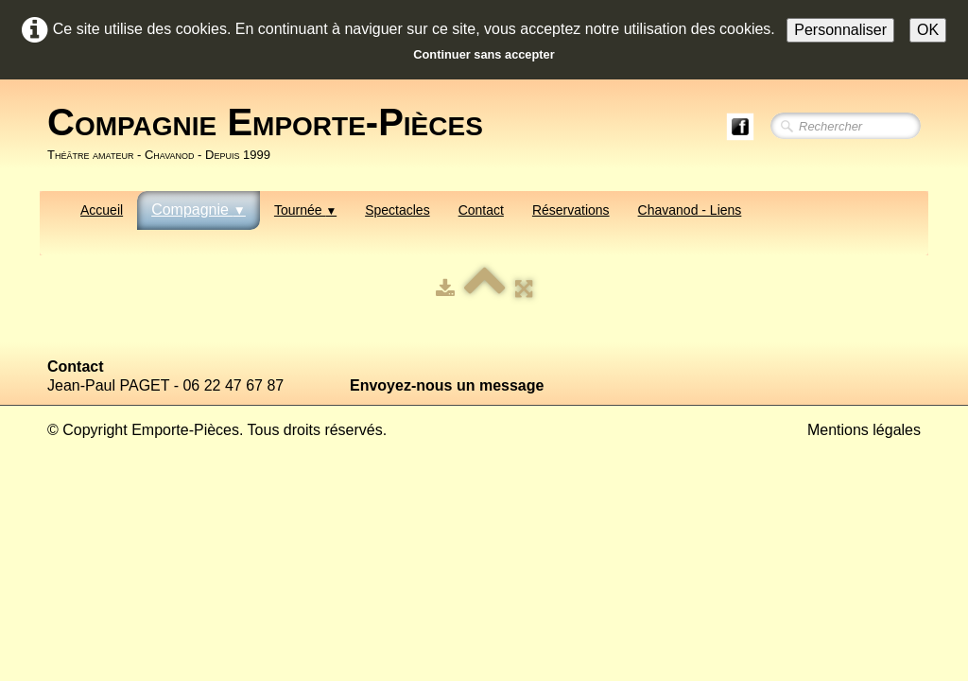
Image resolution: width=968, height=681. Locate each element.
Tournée (305, 210)
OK (928, 30)
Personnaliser (840, 30)
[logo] (272, 133)
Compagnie (198, 209)
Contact (481, 210)
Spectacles (397, 210)
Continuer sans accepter (483, 54)
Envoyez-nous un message (447, 385)
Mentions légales (864, 430)
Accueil (101, 210)
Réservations (571, 210)
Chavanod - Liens (690, 210)
